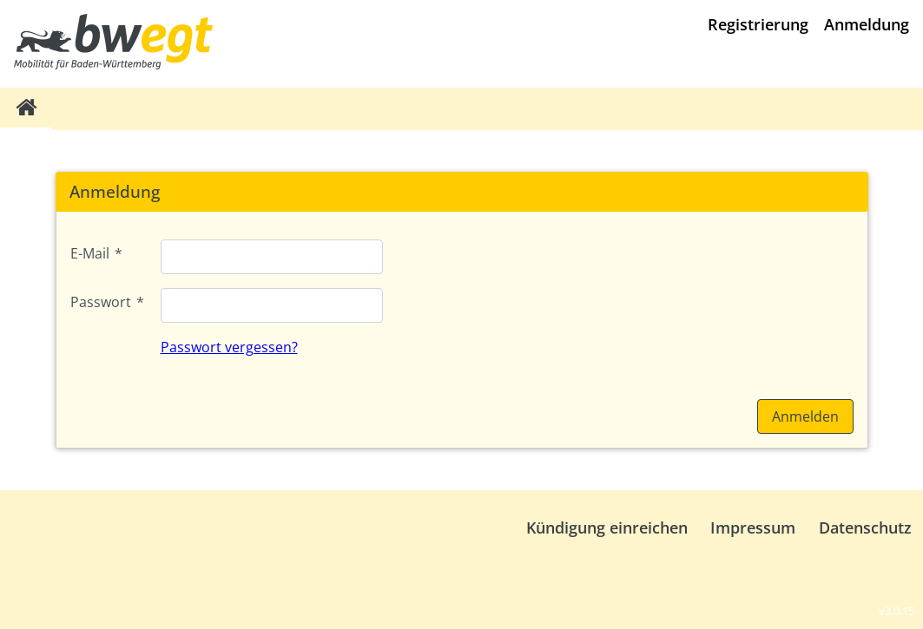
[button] (805, 416)
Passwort (107, 302)
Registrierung (758, 24)
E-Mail (96, 253)
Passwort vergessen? (229, 347)
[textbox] (272, 256)
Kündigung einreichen (607, 527)
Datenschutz (865, 527)
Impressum (752, 527)
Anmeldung (866, 24)
